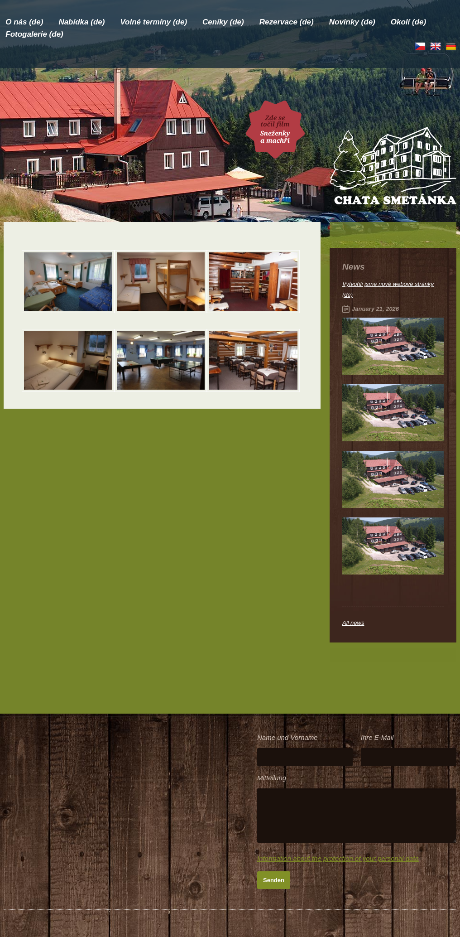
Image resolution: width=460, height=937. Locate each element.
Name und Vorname (287, 737)
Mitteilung (271, 778)
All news (353, 622)
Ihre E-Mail (377, 737)
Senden (273, 880)
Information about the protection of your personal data (338, 858)
